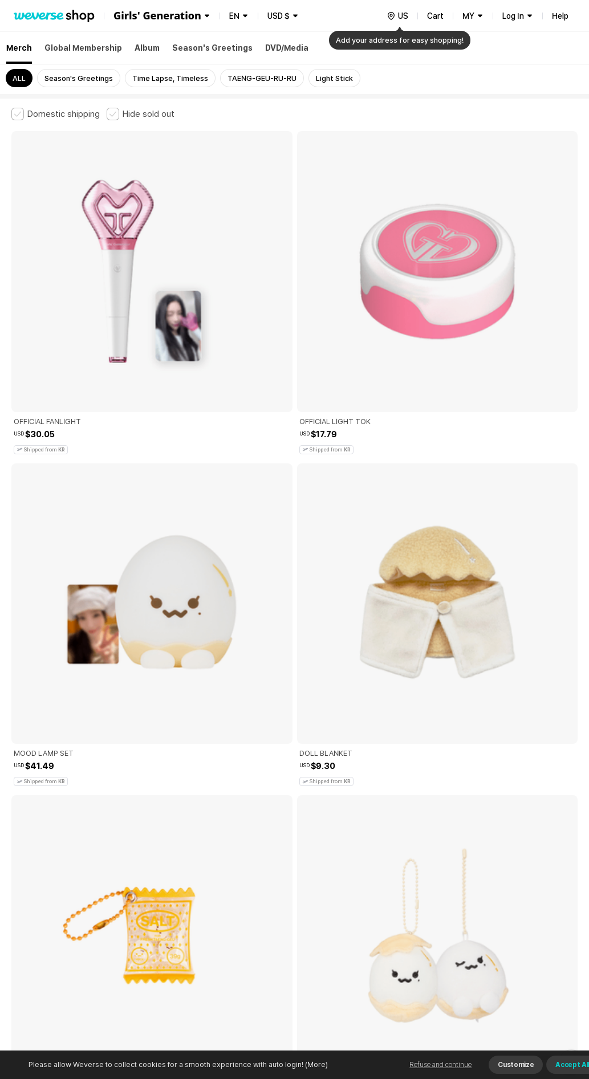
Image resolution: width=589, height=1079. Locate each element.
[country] (397, 16)
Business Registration (184, 938)
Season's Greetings (212, 47)
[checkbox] (55, 114)
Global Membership (83, 47)
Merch (19, 47)
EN (234, 16)
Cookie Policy (426, 888)
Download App (549, 1005)
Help (560, 16)
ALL (19, 78)
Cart (435, 16)
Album (147, 47)
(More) (315, 1064)
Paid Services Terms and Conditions (151, 888)
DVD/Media (286, 47)
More (295, 808)
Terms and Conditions (43, 888)
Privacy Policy (367, 888)
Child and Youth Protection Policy (277, 888)
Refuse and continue (440, 1065)
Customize (516, 1065)
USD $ (278, 16)
